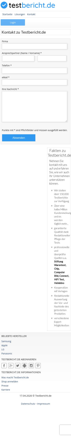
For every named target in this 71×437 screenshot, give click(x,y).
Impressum (43, 408)
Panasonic (6, 358)
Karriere (5, 394)
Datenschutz (28, 408)
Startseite (7, 14)
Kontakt (31, 14)
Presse (4, 390)
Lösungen (20, 14)
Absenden (18, 142)
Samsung (6, 346)
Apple (4, 350)
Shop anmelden (9, 386)
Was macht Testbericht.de (15, 382)
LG (2, 354)
